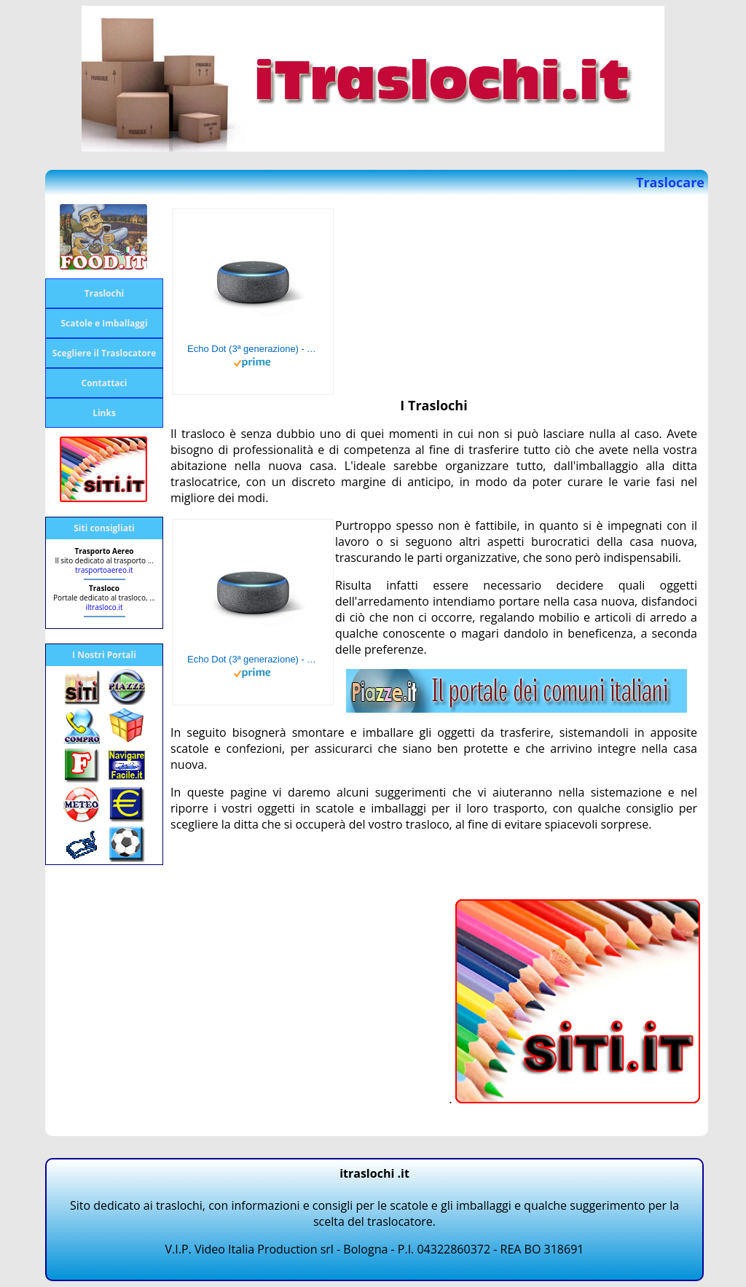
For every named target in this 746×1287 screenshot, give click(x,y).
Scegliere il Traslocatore (104, 353)
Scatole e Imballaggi (103, 323)
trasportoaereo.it (104, 570)
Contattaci (104, 383)
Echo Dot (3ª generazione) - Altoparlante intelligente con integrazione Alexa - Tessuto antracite (252, 348)
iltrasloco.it (103, 607)
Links (104, 413)
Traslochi (104, 293)
